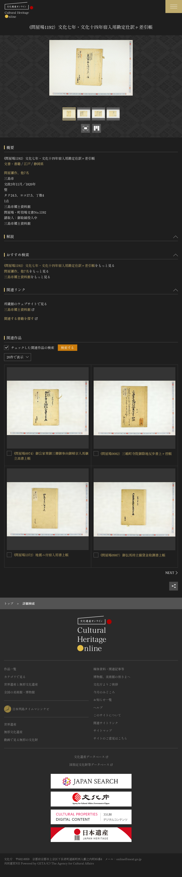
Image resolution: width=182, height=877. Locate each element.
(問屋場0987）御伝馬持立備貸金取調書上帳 (133, 555)
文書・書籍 (12, 163)
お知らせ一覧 (102, 699)
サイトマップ (102, 730)
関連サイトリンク (105, 723)
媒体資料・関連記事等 (108, 669)
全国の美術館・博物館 (19, 692)
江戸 (27, 163)
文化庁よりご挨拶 (105, 684)
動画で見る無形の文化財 (21, 739)
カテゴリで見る (15, 676)
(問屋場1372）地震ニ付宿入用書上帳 (41, 554)
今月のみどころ (104, 692)
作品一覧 (10, 669)
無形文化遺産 (13, 732)
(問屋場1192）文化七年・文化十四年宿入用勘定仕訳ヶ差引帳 (49, 265)
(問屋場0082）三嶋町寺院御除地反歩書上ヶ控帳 (136, 453)
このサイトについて (107, 715)
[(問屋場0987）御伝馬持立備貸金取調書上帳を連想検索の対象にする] (96, 555)
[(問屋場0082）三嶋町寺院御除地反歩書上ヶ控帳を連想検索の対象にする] (96, 453)
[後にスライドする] (171, 572)
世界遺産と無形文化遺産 (21, 684)
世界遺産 (10, 724)
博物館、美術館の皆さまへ (111, 676)
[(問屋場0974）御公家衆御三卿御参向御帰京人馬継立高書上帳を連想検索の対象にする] (9, 453)
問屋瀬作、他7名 (16, 172)
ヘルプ (98, 707)
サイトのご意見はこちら (110, 738)
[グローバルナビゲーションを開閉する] (173, 6)
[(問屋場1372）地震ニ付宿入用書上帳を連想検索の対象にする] (9, 554)
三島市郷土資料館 (17, 276)
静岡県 (39, 163)
